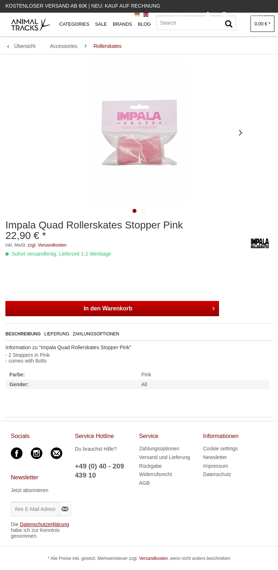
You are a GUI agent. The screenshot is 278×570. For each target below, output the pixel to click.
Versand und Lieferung (164, 457)
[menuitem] (208, 15)
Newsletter (215, 457)
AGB (144, 483)
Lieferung (56, 333)
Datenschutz (217, 474)
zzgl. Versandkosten (47, 245)
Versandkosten (153, 558)
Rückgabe (150, 466)
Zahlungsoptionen (96, 333)
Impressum (215, 466)
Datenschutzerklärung (44, 524)
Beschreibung (23, 333)
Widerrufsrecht (155, 474)
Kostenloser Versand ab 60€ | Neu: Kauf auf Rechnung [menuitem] (82, 6)
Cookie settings (220, 448)
